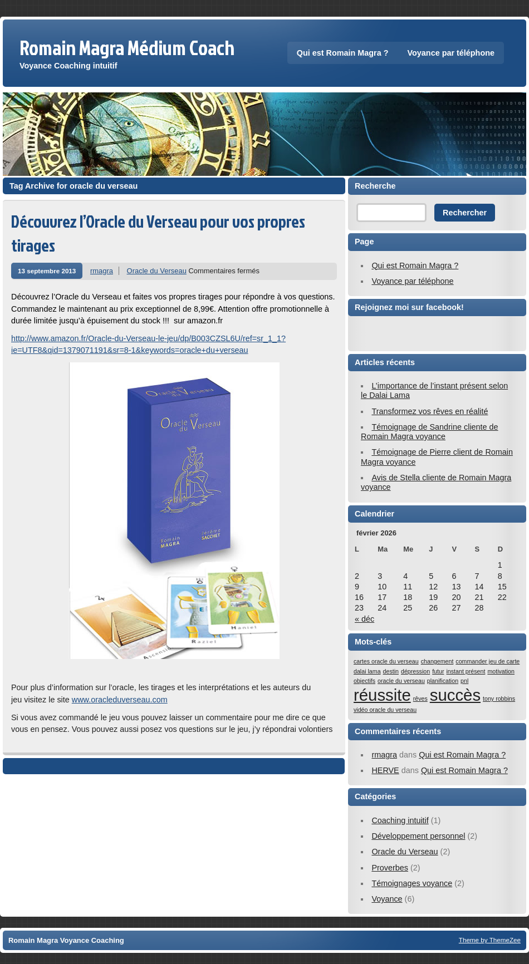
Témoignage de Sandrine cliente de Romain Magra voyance (429, 431)
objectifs (364, 680)
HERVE (385, 770)
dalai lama (367, 671)
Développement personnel (418, 836)
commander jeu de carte (487, 661)
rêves (420, 698)
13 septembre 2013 (47, 270)
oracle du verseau (401, 680)
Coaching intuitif (399, 820)
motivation (501, 671)
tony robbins (499, 698)
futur (438, 671)
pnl (464, 680)
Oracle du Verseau (157, 271)
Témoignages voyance (411, 883)
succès (455, 695)
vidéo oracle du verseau (385, 709)
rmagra (101, 271)
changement (437, 661)
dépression (415, 671)
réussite (382, 695)
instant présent (465, 671)
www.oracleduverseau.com (120, 699)
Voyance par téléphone (451, 52)
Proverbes (389, 867)
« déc (364, 618)
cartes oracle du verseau (386, 661)
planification (442, 680)
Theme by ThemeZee (490, 939)
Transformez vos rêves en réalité (429, 411)
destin (391, 671)
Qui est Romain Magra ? (343, 52)
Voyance (386, 898)
